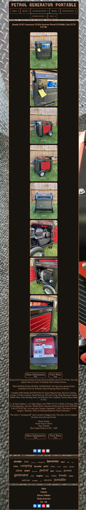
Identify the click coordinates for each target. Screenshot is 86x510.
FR (46, 502)
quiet (46, 466)
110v (73, 462)
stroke (18, 461)
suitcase (26, 480)
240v (32, 476)
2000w (15, 466)
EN (41, 502)
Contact (43, 492)
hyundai (37, 466)
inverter (53, 461)
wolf (41, 481)
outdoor (65, 466)
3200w (71, 476)
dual (63, 462)
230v (26, 461)
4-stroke (35, 480)
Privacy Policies (43, 495)
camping (26, 465)
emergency (41, 462)
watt (68, 462)
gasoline (71, 466)
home (59, 466)
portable (60, 479)
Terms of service (43, 498)
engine (39, 475)
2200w (47, 476)
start (27, 470)
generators (34, 471)
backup (58, 471)
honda (63, 475)
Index (43, 488)
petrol (44, 470)
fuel (52, 471)
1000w (54, 476)
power (68, 470)
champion (33, 462)
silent (19, 470)
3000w (52, 466)
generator (21, 475)
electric (48, 480)
